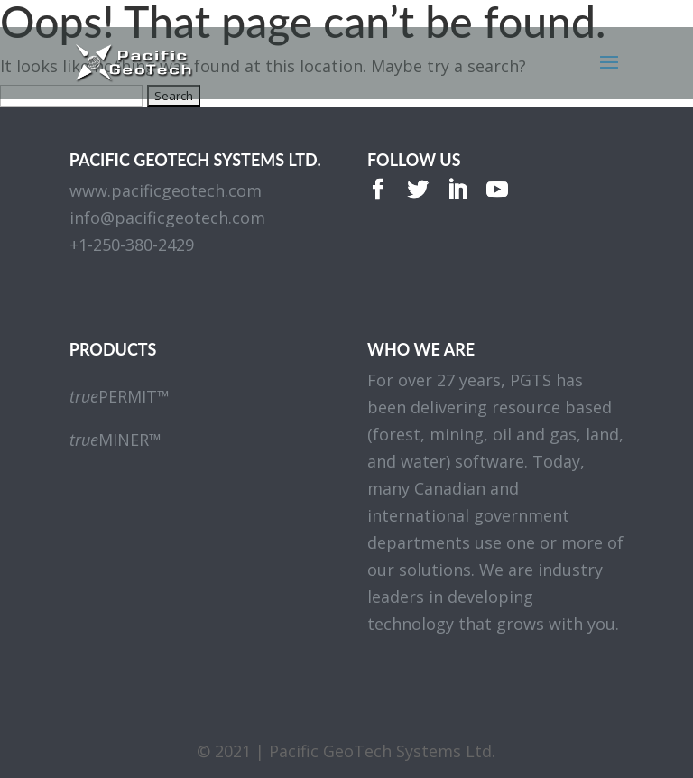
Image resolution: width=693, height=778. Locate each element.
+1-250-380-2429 (131, 244)
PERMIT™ (119, 396)
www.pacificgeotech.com (165, 190)
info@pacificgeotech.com (167, 217)
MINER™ (115, 439)
